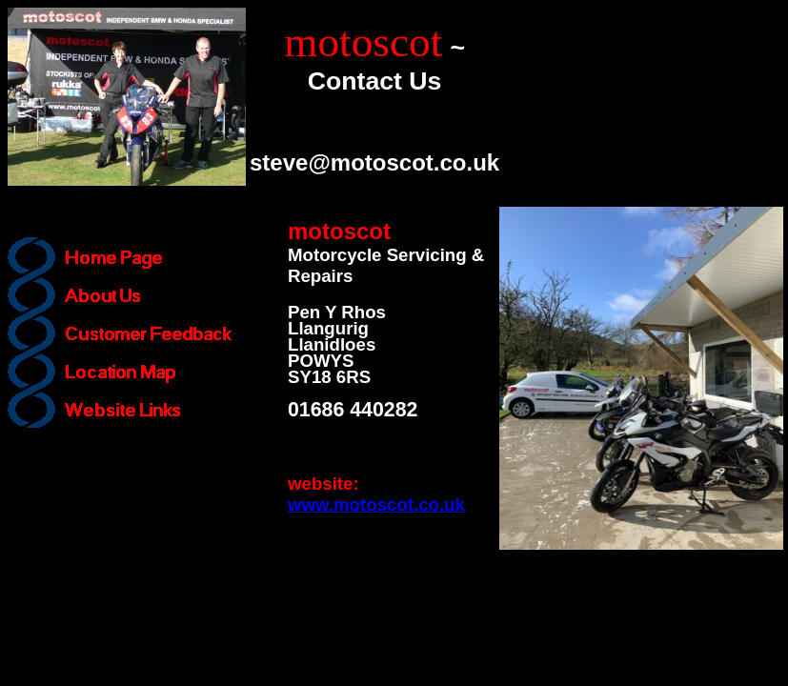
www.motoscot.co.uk (376, 504)
